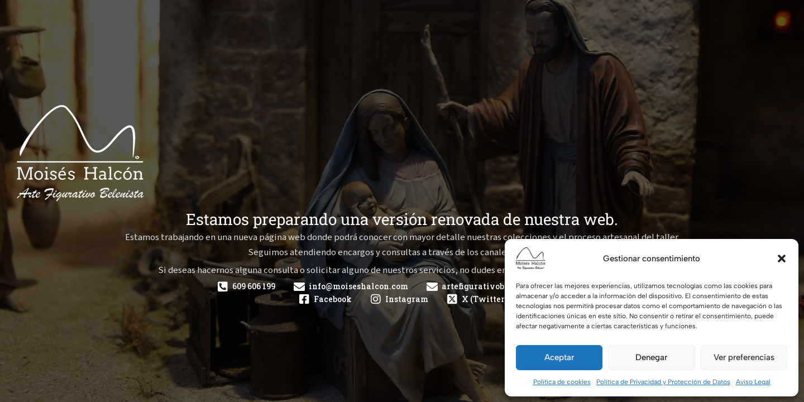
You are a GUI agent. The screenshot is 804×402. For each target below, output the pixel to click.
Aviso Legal (753, 382)
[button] (781, 258)
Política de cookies (562, 382)
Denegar (651, 357)
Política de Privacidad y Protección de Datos (663, 382)
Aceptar (559, 357)
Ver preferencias (744, 357)
